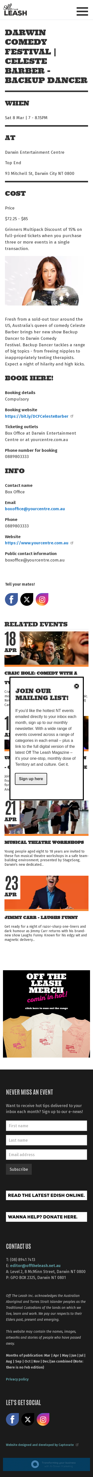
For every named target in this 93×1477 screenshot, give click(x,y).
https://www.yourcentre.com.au (39, 542)
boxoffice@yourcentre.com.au (35, 508)
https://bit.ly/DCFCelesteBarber (39, 416)
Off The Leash (15, 9)
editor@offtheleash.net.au (35, 1265)
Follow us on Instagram (43, 1419)
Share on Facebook (11, 599)
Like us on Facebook (12, 1419)
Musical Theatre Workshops (44, 842)
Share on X (26, 599)
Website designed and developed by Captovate (42, 1444)
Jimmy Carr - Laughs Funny (41, 917)
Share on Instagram (42, 599)
